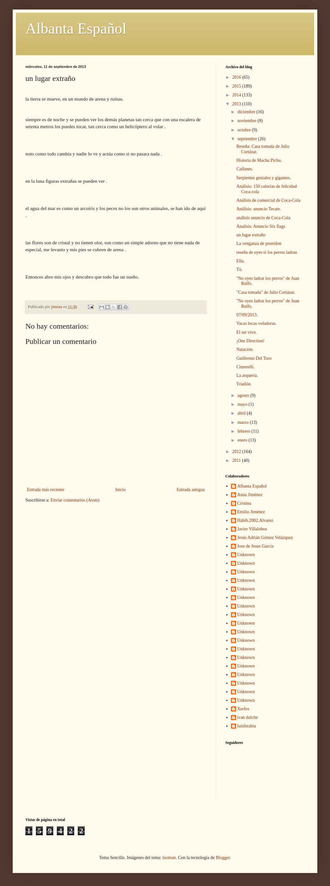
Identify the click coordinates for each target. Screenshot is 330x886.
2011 (237, 460)
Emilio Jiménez (251, 511)
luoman (169, 857)
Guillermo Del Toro (254, 358)
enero (242, 440)
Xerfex (243, 708)
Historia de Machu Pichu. (259, 160)
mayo (242, 404)
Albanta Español (76, 28)
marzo (243, 422)
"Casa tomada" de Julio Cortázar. (265, 292)
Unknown (246, 554)
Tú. (239, 269)
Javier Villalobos (252, 529)
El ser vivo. (246, 332)
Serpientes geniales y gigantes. (263, 177)
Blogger (223, 857)
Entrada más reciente (45, 489)
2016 (237, 77)
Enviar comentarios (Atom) (74, 500)
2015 (237, 86)
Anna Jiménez (250, 494)
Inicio (120, 489)
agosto (243, 395)
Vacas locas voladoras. (256, 323)
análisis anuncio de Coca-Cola (263, 217)
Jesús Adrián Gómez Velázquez (265, 537)
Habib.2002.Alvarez (255, 520)
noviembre (247, 120)
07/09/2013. (247, 314)
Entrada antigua (191, 489)
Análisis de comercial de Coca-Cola (268, 200)
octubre (244, 130)
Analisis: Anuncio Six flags (260, 226)
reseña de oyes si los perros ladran (266, 252)
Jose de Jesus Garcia (255, 546)
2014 (237, 95)
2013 (237, 104)
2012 (237, 451)
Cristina (244, 503)
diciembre (246, 111)
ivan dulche (247, 717)
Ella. (240, 261)
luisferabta (246, 726)
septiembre (247, 138)
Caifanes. (244, 169)
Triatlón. (244, 384)
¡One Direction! (250, 340)
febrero (244, 431)
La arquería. (247, 375)
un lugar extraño (251, 235)
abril (242, 413)
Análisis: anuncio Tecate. (258, 209)
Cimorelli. (245, 366)
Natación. (245, 349)
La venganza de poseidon (258, 243)
